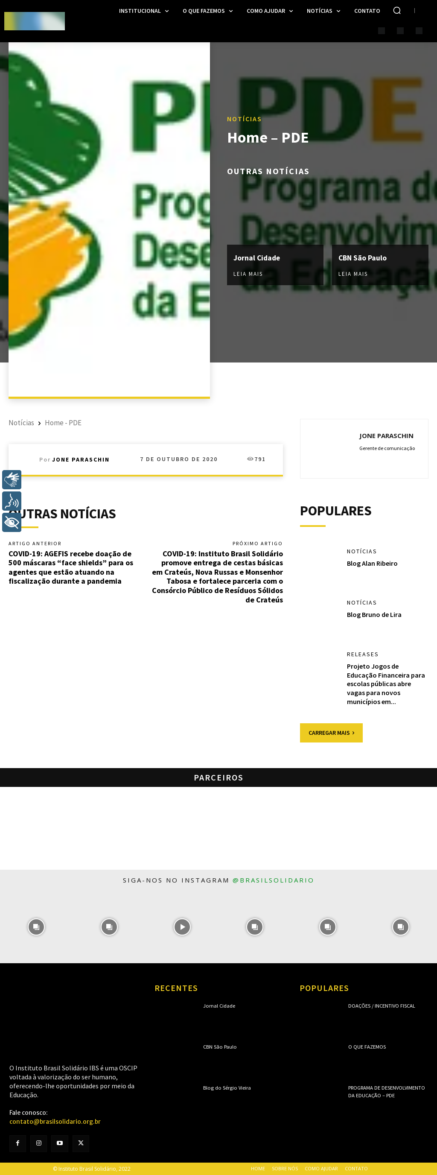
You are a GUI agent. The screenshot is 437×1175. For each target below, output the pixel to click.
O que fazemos (366, 1047)
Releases (363, 655)
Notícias (244, 119)
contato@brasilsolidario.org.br (55, 1121)
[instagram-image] (36, 927)
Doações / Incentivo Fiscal (381, 1006)
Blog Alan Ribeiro (372, 563)
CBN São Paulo (362, 258)
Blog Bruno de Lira (374, 615)
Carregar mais (331, 733)
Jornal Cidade (257, 258)
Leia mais (248, 274)
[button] (397, 10)
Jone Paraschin (81, 459)
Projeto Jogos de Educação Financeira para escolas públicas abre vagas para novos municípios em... (386, 684)
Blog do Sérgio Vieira (224, 1088)
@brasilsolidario (274, 880)
